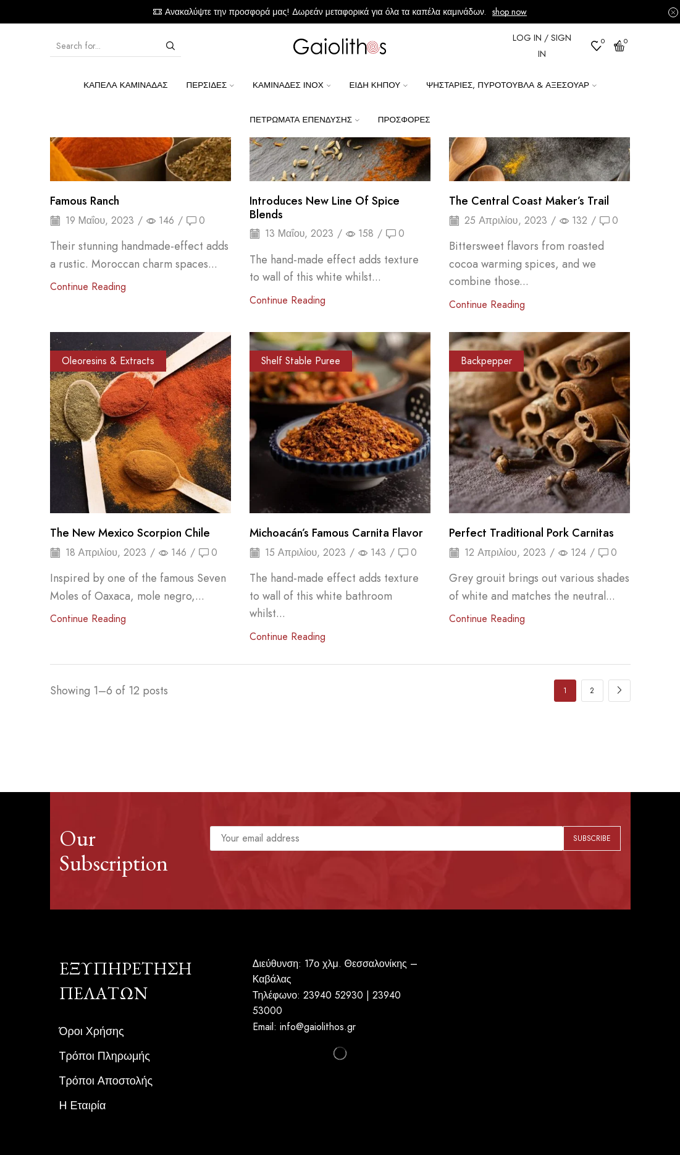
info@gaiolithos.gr (318, 1027)
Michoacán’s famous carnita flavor (336, 533)
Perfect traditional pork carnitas (531, 533)
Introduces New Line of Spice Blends (325, 208)
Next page (619, 691)
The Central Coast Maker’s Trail (529, 201)
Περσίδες (210, 85)
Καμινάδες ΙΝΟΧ (291, 85)
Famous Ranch (84, 201)
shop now (509, 12)
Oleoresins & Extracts (108, 361)
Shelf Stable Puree (300, 361)
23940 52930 (333, 995)
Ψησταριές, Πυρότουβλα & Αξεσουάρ (511, 85)
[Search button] (170, 45)
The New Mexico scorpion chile (130, 533)
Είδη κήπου (378, 85)
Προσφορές (404, 120)
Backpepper (486, 361)
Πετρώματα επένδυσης (304, 120)
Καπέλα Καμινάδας (125, 85)
